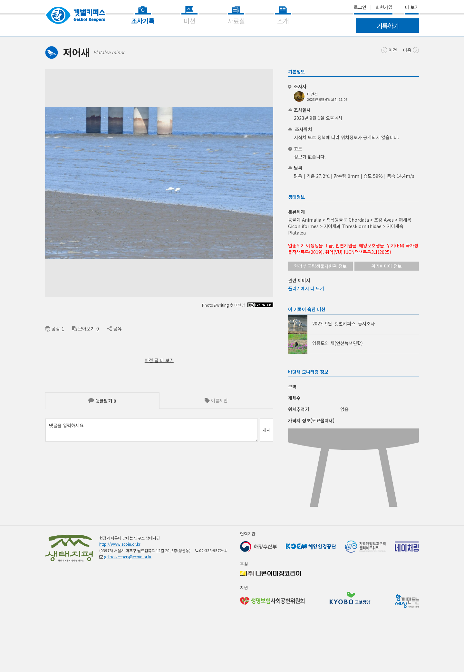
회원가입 (384, 7)
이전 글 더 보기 (159, 360)
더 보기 (412, 7)
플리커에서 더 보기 (306, 288)
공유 (114, 328)
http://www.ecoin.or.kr (119, 563)
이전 (389, 49)
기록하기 (388, 25)
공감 (52, 328)
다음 (411, 49)
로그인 (360, 7)
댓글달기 (102, 401)
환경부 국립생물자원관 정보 (320, 266)
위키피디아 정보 (386, 266)
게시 (266, 430)
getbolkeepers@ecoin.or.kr (127, 575)
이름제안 (216, 400)
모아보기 (83, 328)
